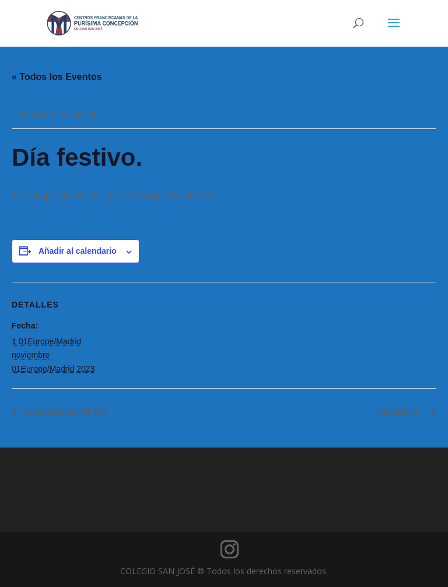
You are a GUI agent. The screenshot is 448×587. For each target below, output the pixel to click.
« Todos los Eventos (57, 77)
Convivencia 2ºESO (65, 412)
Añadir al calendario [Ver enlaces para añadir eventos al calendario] (77, 251)
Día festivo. (400, 412)
